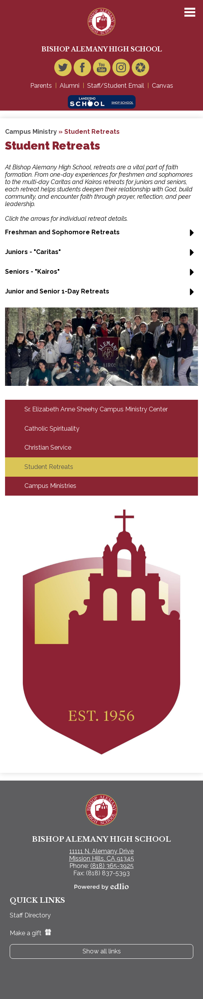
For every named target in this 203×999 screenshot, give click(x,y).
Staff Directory (30, 915)
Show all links (102, 951)
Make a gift (30, 933)
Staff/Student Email (115, 85)
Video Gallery (140, 69)
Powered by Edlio (101, 886)
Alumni (69, 85)
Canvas (162, 85)
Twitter (63, 69)
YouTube (101, 69)
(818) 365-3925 (112, 865)
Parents (41, 85)
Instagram (121, 69)
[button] (101, 235)
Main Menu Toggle (189, 12)
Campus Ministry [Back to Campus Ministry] (31, 131)
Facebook (82, 69)
